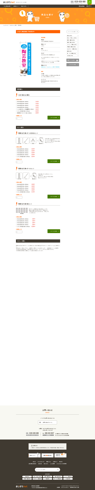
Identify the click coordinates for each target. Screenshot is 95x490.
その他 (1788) (70, 55)
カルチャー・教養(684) (37, 478)
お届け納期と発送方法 (32, 463)
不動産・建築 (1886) (71, 46)
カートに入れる (55, 117)
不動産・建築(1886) (27, 478)
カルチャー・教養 (13, 25)
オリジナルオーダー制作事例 (61, 463)
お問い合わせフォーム (45, 422)
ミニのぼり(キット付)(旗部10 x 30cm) (24, 109)
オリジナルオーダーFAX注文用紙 (63, 435)
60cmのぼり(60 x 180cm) (22, 101)
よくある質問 (52, 463)
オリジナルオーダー (41, 461)
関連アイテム (48, 461)
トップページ (5, 25)
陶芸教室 (19, 25)
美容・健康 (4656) (71, 40)
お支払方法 (40, 463)
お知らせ (34, 461)
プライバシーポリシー (65, 487)
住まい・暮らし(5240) (37, 476)
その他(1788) (68, 478)
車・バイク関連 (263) (71, 53)
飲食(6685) (27, 476)
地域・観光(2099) (58, 476)
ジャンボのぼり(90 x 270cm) (23, 111)
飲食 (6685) (69, 35)
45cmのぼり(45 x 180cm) (22, 105)
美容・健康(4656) (48, 476)
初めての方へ (46, 463)
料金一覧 (60, 461)
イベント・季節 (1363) (72, 44)
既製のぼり (43, 66)
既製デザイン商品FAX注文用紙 (62, 433)
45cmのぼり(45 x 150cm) (22, 107)
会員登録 (82, 6)
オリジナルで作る (73, 64)
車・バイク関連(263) (57, 478)
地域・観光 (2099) (71, 42)
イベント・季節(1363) (68, 476)
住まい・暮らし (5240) (72, 37)
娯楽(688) (47, 478)
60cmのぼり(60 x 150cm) (22, 103)
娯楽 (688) (69, 51)
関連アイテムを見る (71, 60)
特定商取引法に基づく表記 (74, 487)
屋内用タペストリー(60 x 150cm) (23, 113)
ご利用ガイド (55, 461)
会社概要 (58, 487)
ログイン (90, 6)
